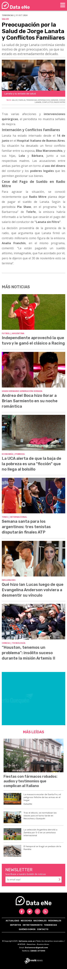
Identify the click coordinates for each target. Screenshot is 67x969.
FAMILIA (22, 100)
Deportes (15, 925)
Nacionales (40, 921)
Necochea (26, 921)
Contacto (42, 929)
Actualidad (12, 921)
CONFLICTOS (47, 102)
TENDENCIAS (31, 100)
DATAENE (54, 100)
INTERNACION (44, 100)
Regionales (54, 921)
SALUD (15, 100)
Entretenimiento (32, 925)
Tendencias (50, 925)
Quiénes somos (27, 929)
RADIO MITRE (59, 102)
